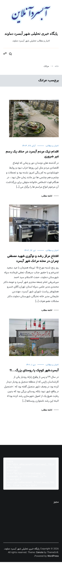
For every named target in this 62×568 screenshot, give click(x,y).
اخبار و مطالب (52, 145)
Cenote (39, 558)
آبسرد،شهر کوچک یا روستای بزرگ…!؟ (34, 370)
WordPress (53, 562)
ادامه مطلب (46, 196)
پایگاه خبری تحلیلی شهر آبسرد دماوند (31, 34)
